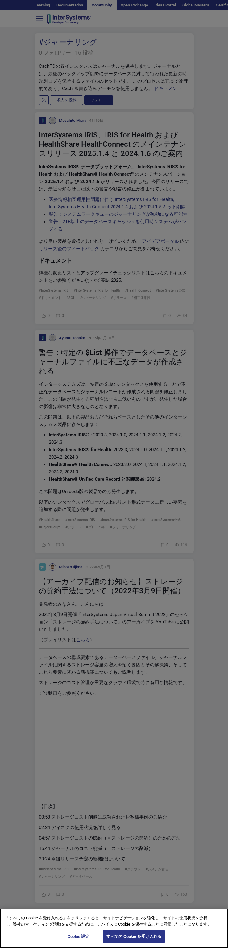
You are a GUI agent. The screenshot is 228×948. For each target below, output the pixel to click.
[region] (114, 928)
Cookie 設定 (78, 936)
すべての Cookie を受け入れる (133, 936)
